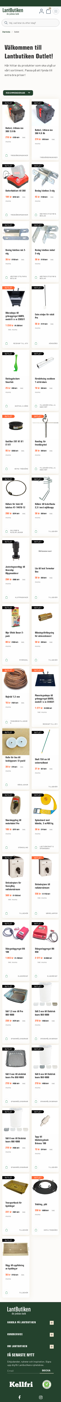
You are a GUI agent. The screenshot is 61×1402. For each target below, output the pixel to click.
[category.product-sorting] (18, 93)
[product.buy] (6, 155)
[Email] (23, 1370)
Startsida (6, 32)
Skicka (46, 1370)
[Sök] (30, 22)
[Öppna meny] (56, 11)
